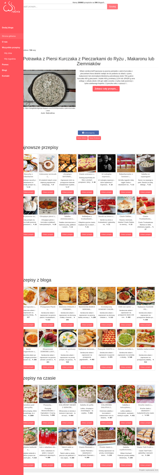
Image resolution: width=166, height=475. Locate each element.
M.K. (163, 470)
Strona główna (9, 36)
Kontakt (5, 76)
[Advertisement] (95, 29)
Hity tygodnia (9, 59)
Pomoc (5, 65)
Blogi (4, 70)
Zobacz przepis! (34, 192)
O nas (4, 42)
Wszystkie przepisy (11, 47)
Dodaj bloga (7, 28)
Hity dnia (7, 53)
